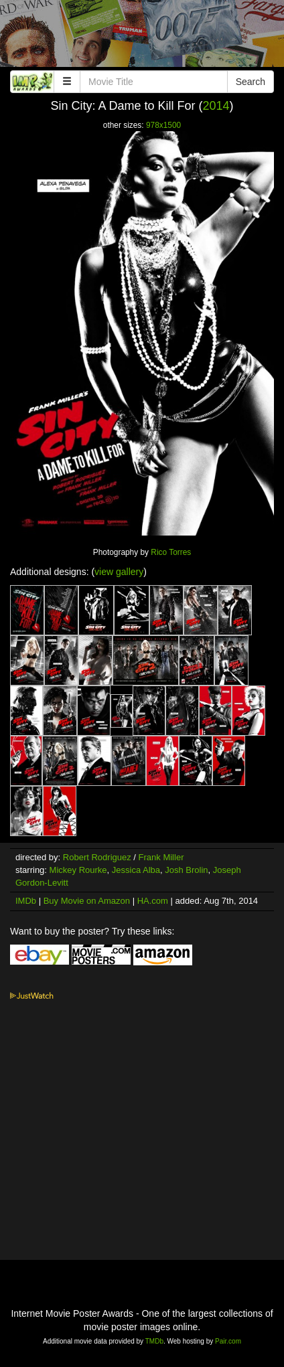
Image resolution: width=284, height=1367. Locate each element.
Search (250, 81)
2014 (216, 105)
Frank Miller (161, 857)
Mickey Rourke (78, 870)
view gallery (118, 571)
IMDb (25, 901)
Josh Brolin (186, 870)
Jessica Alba (136, 870)
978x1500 (163, 125)
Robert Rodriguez (97, 857)
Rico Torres (171, 552)
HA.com (152, 901)
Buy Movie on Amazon (87, 901)
